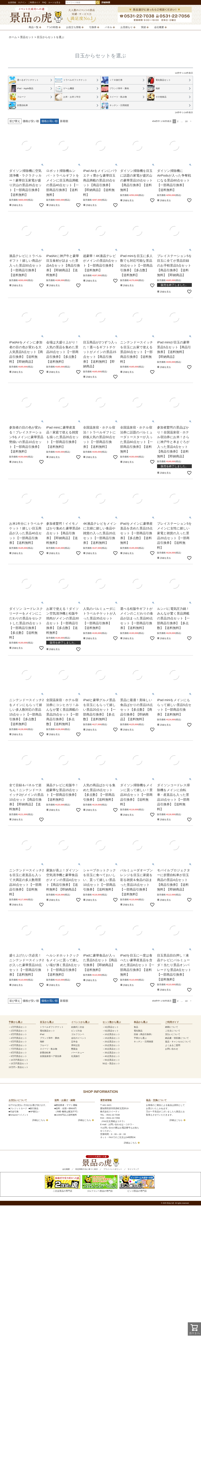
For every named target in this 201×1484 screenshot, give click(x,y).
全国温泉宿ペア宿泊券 (50, 1056)
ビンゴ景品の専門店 (137, 1183)
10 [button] (186, 121)
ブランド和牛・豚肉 (49, 1038)
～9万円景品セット (18, 1056)
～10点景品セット (111, 1034)
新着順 (64, 121)
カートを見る (54, 2)
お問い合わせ (171, 1049)
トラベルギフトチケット (52, 1027)
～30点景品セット (111, 1049)
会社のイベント (78, 1038)
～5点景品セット (111, 1030)
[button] (191, 121)
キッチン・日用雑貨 (143, 1041)
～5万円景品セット (18, 1041)
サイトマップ (133, 1169)
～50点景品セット (111, 1060)
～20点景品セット (111, 1041)
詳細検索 (106, 2)
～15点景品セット (111, 1038)
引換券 (92, 27)
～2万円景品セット (18, 1030)
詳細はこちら (38, 1120)
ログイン (22, 2)
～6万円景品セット (18, 1045)
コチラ (129, 1124)
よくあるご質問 (172, 1045)
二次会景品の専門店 (62, 1183)
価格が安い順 (31, 121)
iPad (42, 1034)
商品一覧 (33, 27)
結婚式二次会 (77, 1027)
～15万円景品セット (18, 1063)
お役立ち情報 (73, 27)
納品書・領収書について (177, 1038)
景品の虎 (170, 1203)
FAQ (44, 2)
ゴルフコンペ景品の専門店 (99, 1183)
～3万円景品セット (18, 1034)
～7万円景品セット (18, 1049)
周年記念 (75, 1045)
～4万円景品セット (18, 1038)
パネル (108, 27)
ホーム (13, 37)
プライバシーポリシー (112, 1169)
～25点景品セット (111, 1045)
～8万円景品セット (18, 1052)
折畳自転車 (45, 1052)
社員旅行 (75, 1056)
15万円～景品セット (18, 1067)
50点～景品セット (111, 1063)
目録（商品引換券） (143, 1034)
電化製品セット (47, 1030)
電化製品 (138, 1030)
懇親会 (74, 1049)
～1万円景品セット (18, 1027)
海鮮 (42, 1041)
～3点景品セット (111, 1027)
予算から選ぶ (140, 1038)
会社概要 (159, 27)
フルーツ (44, 1045)
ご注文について (172, 1030)
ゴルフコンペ (77, 1034)
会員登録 (12, 2)
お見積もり (126, 27)
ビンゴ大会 (76, 1030)
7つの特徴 (52, 27)
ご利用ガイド (34, 2)
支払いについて (172, 1034)
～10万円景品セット (18, 1060)
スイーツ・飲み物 (48, 1049)
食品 (136, 1027)
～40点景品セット (111, 1056)
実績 (143, 27)
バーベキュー (77, 1052)
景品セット (27, 37)
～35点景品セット (111, 1052)
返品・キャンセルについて (178, 1041)
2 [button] (177, 121)
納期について (171, 1027)
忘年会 (74, 1041)
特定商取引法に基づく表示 (86, 1169)
